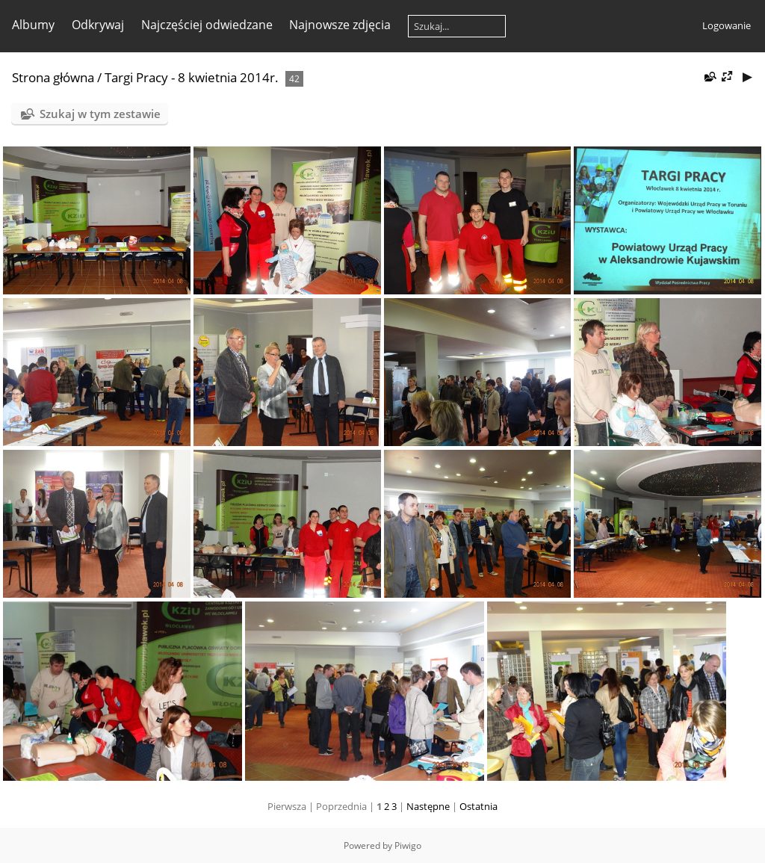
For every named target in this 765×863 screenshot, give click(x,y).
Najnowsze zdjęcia (340, 24)
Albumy (33, 24)
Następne (428, 806)
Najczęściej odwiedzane (207, 24)
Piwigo (407, 845)
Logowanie (726, 25)
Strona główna (53, 77)
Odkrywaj (98, 24)
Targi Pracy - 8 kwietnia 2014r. (192, 77)
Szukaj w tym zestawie (100, 113)
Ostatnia (478, 806)
